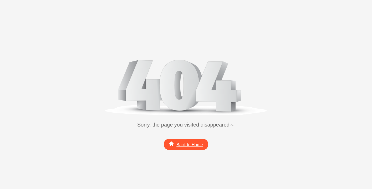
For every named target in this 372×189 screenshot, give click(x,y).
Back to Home (186, 144)
